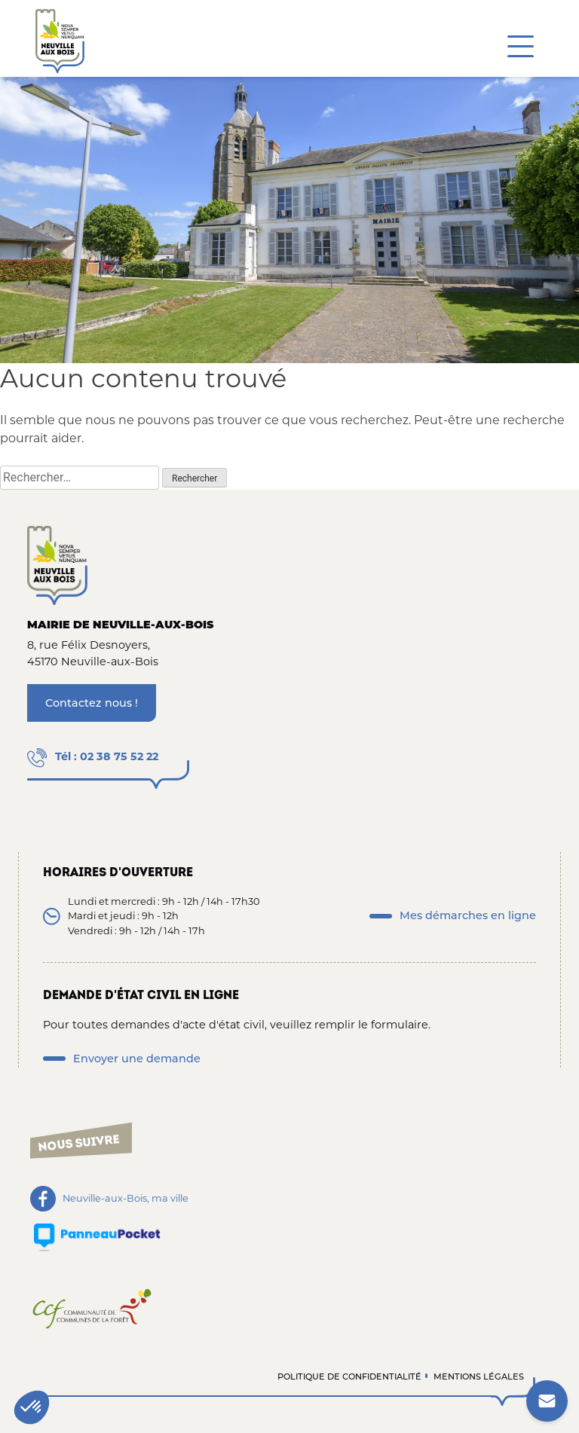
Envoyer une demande (137, 1058)
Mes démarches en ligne (468, 915)
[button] (32, 1407)
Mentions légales (478, 1376)
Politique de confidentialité (349, 1376)
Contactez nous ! (91, 703)
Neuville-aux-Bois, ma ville (125, 1198)
